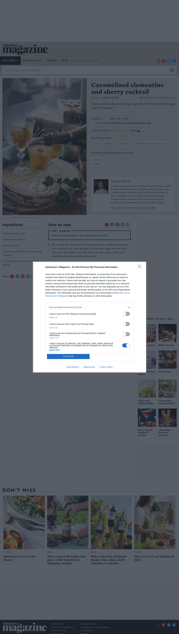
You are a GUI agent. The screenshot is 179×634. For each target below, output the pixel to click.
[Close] (140, 267)
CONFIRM (68, 356)
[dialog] (89, 317)
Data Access (89, 367)
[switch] (126, 314)
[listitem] (89, 307)
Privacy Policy (106, 367)
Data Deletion (73, 367)
